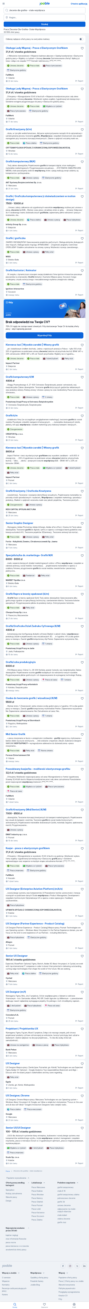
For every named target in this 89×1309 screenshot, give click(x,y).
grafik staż (61, 1222)
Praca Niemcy (37, 1198)
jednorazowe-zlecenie (66, 1198)
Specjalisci (10, 1190)
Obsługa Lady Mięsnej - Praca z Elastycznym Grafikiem (37, 48)
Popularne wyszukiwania (18, 1178)
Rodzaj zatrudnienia (14, 1193)
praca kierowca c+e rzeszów (17, 1246)
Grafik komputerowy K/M (20, 377)
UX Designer (13, 1063)
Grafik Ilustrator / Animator (21, 270)
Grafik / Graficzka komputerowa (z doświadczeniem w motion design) (40, 198)
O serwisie (6, 1277)
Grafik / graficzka (16, 238)
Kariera (5, 1294)
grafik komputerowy (65, 1187)
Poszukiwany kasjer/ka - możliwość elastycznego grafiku (38, 769)
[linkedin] (84, 1266)
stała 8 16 (61, 1191)
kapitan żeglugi (12, 1235)
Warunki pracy (11, 1197)
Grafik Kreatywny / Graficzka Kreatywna (28, 491)
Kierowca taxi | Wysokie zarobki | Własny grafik (32, 344)
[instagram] (70, 1266)
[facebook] (63, 1266)
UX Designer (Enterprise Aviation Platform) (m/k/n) (34, 889)
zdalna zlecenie (63, 1219)
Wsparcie (5, 1281)
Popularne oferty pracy (68, 1277)
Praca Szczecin (38, 1216)
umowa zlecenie (64, 1205)
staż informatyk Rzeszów (16, 1239)
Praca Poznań (37, 1205)
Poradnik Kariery (36, 1281)
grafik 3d (61, 1202)
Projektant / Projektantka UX (22, 1028)
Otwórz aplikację (79, 3)
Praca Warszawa (38, 1187)
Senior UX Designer (17, 955)
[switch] (81, 39)
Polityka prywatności (67, 1288)
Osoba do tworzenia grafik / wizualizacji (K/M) (31, 698)
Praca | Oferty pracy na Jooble (71, 1281)
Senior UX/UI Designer (18, 1127)
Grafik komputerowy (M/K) (20, 161)
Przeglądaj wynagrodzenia (69, 1292)
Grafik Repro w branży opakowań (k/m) (27, 594)
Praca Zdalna (37, 1220)
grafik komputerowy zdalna (68, 1194)
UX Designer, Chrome (17, 1095)
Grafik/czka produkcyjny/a (21, 662)
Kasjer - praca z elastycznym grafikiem (28, 848)
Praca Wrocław (38, 1194)
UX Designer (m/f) (16, 991)
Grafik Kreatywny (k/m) (19, 129)
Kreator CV (63, 1295)
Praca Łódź (36, 1209)
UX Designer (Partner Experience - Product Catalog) (35, 923)
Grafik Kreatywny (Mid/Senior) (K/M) (26, 809)
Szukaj (44, 24)
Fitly (60, 1299)
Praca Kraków (37, 1191)
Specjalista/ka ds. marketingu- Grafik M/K (29, 555)
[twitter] (77, 1266)
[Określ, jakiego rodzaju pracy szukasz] (44, 10)
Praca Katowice (38, 1212)
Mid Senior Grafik (15, 734)
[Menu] (3, 3)
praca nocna (11, 1242)
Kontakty (5, 1285)
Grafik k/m (12, 415)
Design (8, 1201)
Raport (79, 81)
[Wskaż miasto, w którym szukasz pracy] (44, 17)
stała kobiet (62, 1215)
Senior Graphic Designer (19, 523)
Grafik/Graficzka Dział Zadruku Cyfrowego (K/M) (33, 626)
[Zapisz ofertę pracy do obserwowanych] (82, 48)
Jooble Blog (35, 1285)
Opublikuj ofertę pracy (39, 1277)
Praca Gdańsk (37, 1202)
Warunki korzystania (67, 1285)
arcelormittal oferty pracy (16, 1250)
